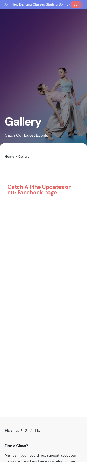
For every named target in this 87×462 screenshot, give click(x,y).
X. (26, 430)
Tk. (37, 430)
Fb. (7, 430)
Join (77, 4)
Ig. (16, 430)
